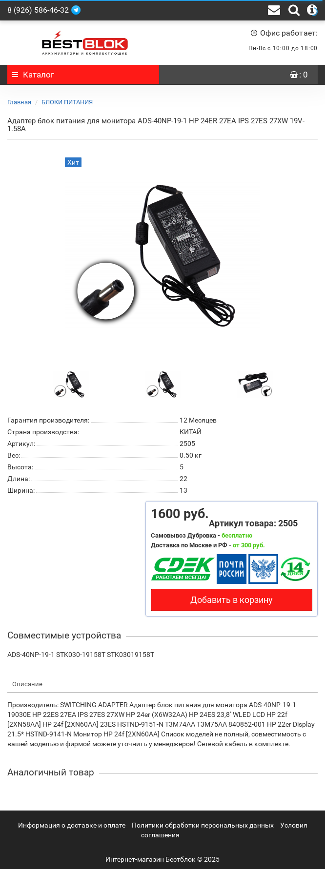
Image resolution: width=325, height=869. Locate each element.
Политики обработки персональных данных (203, 825)
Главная (19, 102)
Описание (27, 684)
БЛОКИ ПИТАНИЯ (67, 102)
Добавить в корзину (231, 600)
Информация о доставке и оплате (71, 825)
